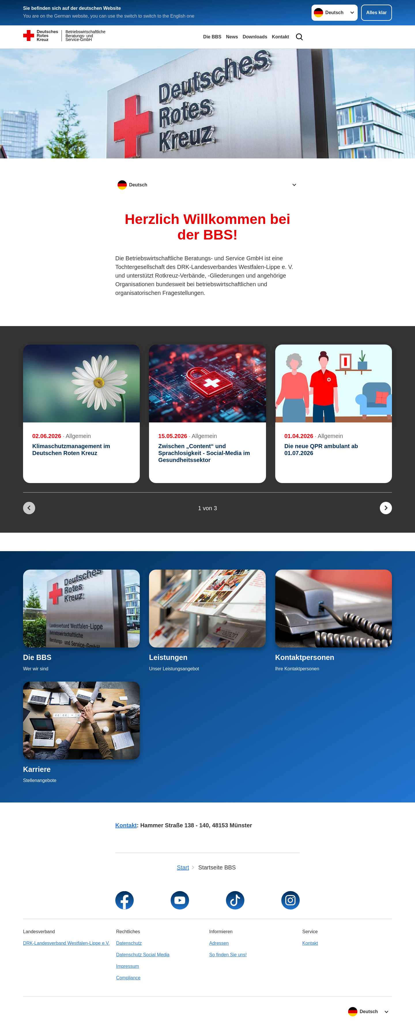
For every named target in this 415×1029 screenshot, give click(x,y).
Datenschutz (129, 943)
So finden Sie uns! (228, 954)
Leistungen (168, 657)
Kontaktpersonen (304, 657)
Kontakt (280, 36)
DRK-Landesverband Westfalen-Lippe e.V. (66, 943)
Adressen (219, 943)
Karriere (37, 769)
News (232, 36)
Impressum (127, 966)
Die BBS (212, 36)
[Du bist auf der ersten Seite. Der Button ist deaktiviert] (29, 508)
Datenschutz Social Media (142, 954)
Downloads (255, 36)
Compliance (128, 977)
